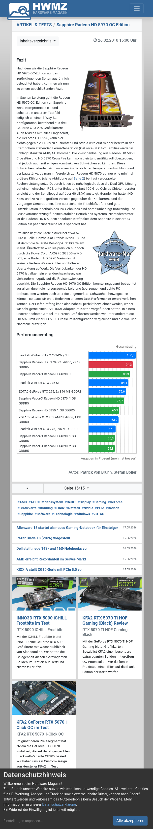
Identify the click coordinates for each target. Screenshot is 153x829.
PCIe (99, 508)
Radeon (112, 508)
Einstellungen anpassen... (23, 821)
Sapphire (25, 514)
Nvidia (87, 508)
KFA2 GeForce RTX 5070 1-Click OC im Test (43, 725)
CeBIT (70, 502)
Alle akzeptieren (130, 820)
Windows (82, 514)
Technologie (62, 514)
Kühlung (45, 508)
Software (42, 514)
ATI (32, 502)
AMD (22, 502)
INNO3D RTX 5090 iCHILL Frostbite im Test (42, 620)
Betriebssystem (50, 502)
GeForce (115, 502)
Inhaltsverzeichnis (36, 41)
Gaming (99, 502)
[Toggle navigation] (137, 8)
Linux (59, 508)
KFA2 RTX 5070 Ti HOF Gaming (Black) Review (105, 620)
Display (84, 502)
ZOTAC (98, 514)
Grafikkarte (27, 508)
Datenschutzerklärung (59, 804)
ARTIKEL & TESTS (34, 24)
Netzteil (73, 508)
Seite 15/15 (75, 488)
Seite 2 (79, 178)
